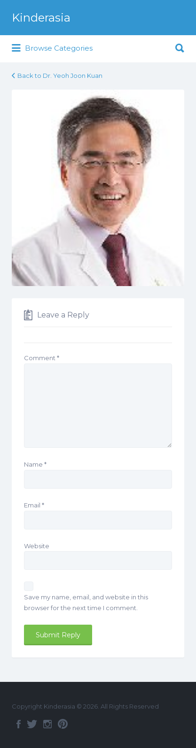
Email (34, 505)
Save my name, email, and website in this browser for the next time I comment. (86, 602)
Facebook (18, 724)
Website (36, 546)
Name (35, 464)
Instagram (47, 724)
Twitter (32, 724)
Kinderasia (41, 17)
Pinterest (63, 724)
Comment (41, 358)
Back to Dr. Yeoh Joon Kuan (59, 75)
